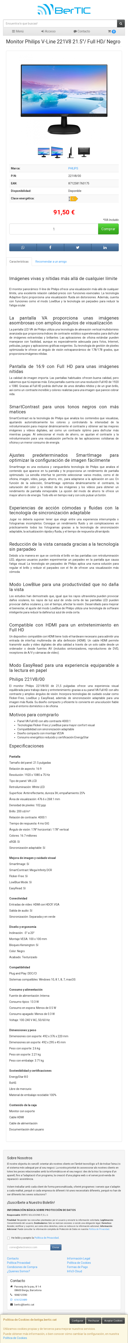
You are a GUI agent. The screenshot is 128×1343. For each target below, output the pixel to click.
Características (19, 261)
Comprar (108, 229)
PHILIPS (73, 168)
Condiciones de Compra (22, 1267)
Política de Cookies (15, 1338)
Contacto (82, 31)
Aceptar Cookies (113, 1320)
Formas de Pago (77, 1267)
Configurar (77, 1320)
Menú (18, 31)
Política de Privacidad (99, 1229)
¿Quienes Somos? (18, 1271)
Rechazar (93, 1320)
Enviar (55, 1247)
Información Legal (78, 1258)
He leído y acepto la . (35, 1237)
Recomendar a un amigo (51, 261)
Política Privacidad (18, 1262)
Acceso (48, 31)
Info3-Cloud (74, 1271)
